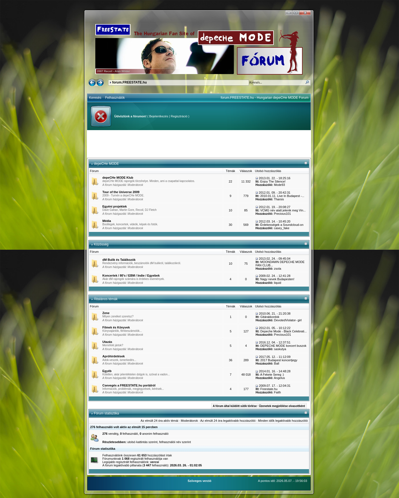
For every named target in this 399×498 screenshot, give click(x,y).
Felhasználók (115, 98)
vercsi (154, 462)
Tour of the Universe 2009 (121, 192)
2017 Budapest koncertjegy (278, 360)
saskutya (280, 349)
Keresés (95, 98)
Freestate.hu (269, 389)
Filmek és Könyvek (116, 327)
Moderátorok (135, 184)
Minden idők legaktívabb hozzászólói (283, 420)
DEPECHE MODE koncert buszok (283, 345)
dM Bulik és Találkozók (119, 259)
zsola (277, 268)
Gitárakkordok (269, 316)
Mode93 (279, 184)
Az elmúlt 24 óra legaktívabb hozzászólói (227, 420)
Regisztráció (179, 116)
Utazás (107, 341)
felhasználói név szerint (175, 442)
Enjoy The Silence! (273, 181)
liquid (277, 282)
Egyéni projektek (115, 206)
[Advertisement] (199, 144)
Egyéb (107, 371)
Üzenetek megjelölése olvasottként (282, 406)
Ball (276, 363)
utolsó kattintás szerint (142, 442)
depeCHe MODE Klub (118, 177)
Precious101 (282, 213)
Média (107, 221)
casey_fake (282, 228)
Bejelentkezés (158, 116)
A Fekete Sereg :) (272, 374)
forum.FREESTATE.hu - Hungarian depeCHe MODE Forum (265, 98)
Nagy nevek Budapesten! (277, 279)
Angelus (279, 378)
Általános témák (105, 299)
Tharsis (279, 199)
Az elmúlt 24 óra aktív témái (159, 420)
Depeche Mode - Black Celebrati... (283, 331)
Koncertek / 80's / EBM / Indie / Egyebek (131, 275)
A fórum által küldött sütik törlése (235, 406)
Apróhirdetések (114, 356)
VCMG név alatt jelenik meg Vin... (283, 210)
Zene (106, 313)
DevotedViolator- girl (287, 320)
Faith (277, 392)
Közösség (101, 244)
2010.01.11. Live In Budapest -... (282, 196)
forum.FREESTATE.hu (129, 82)
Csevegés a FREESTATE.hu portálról (129, 385)
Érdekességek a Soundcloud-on (281, 224)
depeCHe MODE (106, 164)
